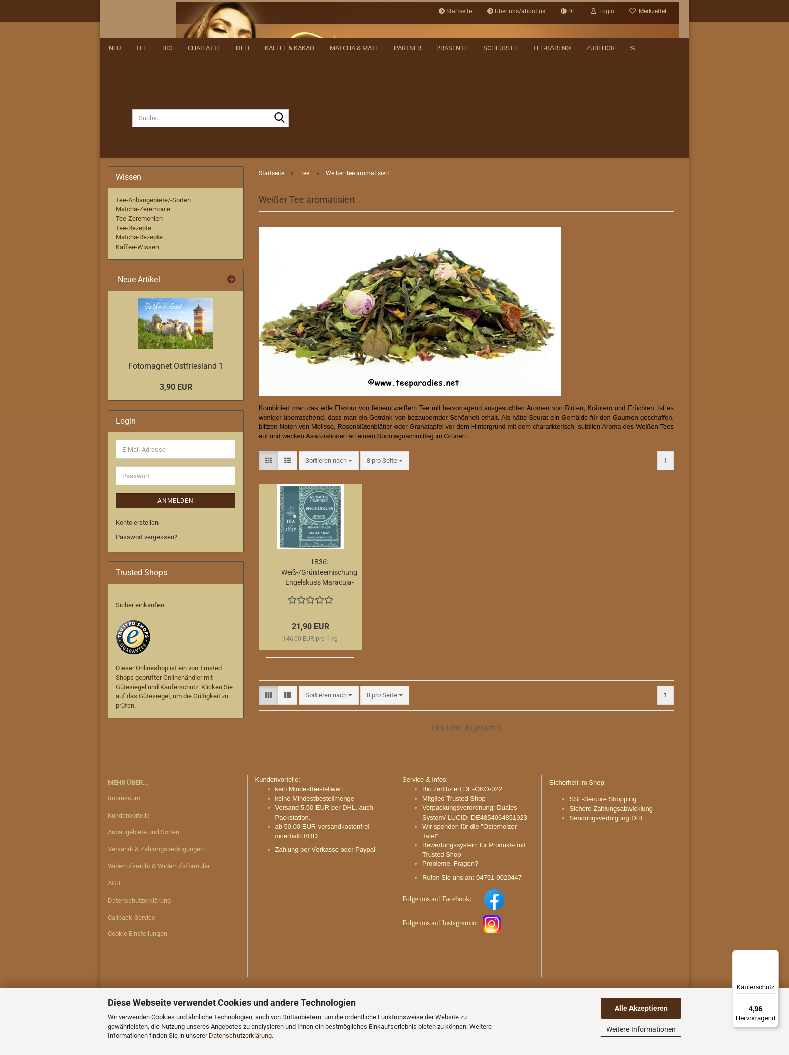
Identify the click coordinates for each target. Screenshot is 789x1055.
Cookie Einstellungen (137, 971)
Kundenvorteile (129, 853)
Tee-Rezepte (133, 266)
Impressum (124, 836)
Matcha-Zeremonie (143, 247)
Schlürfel (500, 186)
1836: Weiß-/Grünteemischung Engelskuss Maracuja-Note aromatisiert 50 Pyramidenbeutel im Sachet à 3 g (319, 610)
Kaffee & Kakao (289, 186)
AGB (114, 921)
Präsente (452, 186)
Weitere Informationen (641, 1029)
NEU (115, 186)
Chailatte (204, 186)
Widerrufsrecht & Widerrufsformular (159, 904)
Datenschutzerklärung (240, 1035)
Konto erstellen (137, 560)
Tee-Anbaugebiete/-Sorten (153, 237)
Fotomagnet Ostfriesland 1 (175, 404)
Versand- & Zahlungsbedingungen (156, 886)
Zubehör (600, 186)
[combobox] (329, 499)
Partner (407, 186)
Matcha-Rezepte (139, 275)
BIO (167, 186)
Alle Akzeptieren (641, 1008)
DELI (243, 186)
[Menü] (773, 956)
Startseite (455, 11)
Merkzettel (647, 11)
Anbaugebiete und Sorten (143, 870)
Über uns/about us (516, 11)
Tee (141, 186)
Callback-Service (131, 955)
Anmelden (175, 538)
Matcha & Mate (354, 186)
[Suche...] (120, 156)
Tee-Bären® (552, 186)
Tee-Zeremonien (139, 256)
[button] (568, 11)
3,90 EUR (176, 425)
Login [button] (602, 11)
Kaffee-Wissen (137, 284)
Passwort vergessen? (146, 575)
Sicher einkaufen (140, 642)
